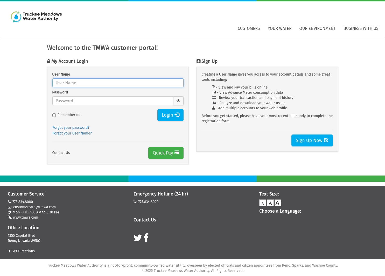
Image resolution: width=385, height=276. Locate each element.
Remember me (66, 115)
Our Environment (317, 28)
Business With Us (361, 28)
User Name (61, 74)
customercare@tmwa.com (34, 207)
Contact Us (61, 153)
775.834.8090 (148, 202)
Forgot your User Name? (72, 133)
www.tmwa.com (25, 217)
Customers (249, 28)
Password (60, 92)
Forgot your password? (71, 127)
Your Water (280, 28)
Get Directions (21, 251)
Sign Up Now (312, 140)
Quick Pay (166, 153)
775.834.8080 (22, 202)
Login (170, 115)
